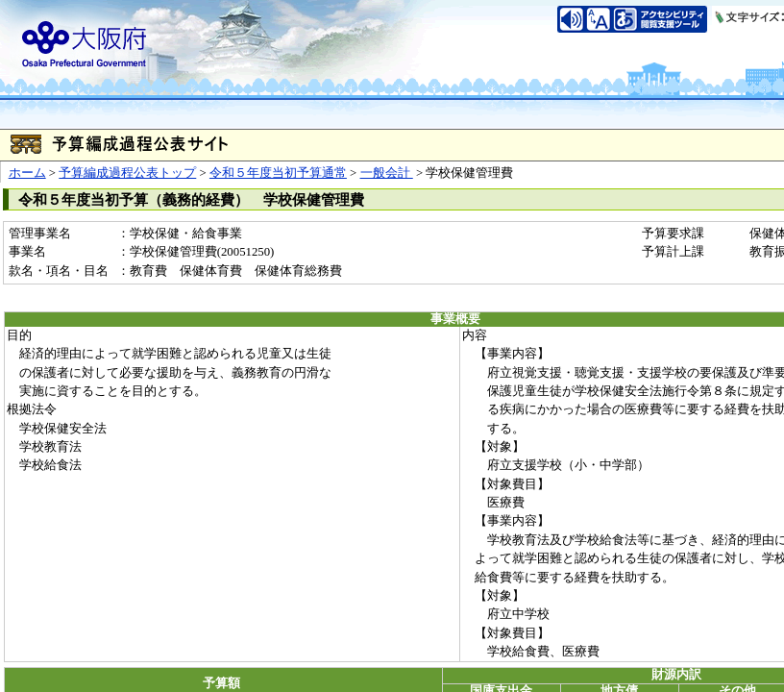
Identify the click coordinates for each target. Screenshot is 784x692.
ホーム (27, 173)
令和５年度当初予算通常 (278, 173)
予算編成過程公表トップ (127, 173)
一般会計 (386, 173)
